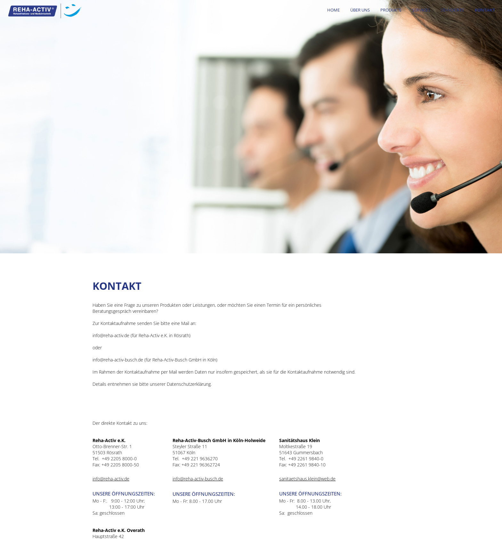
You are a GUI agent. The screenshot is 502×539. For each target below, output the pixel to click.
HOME (333, 10)
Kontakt (484, 10)
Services (421, 10)
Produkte (390, 10)
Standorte (452, 10)
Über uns (360, 10)
